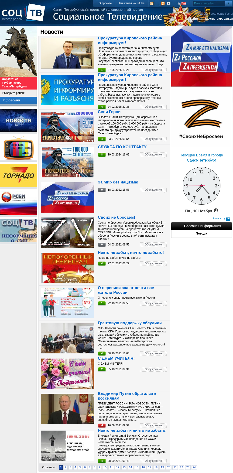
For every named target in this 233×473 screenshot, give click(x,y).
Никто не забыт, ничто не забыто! (131, 252)
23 (187, 467)
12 (117, 467)
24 (194, 467)
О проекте (105, 3)
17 (149, 467)
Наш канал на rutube (131, 3)
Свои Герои (109, 112)
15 (136, 467)
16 (143, 467)
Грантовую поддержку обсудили (130, 323)
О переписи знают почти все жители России (126, 290)
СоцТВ (24, 15)
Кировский (11, 100)
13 (124, 467)
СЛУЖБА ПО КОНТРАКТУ (122, 147)
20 (168, 467)
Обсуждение (153, 70)
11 (111, 467)
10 (104, 467)
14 (130, 467)
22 (181, 467)
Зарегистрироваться (218, 18)
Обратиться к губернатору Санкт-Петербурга (14, 82)
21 (175, 467)
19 (162, 467)
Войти (193, 18)
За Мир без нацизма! (118, 182)
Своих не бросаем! (116, 217)
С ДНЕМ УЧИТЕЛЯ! (116, 358)
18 (156, 467)
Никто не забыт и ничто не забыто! (132, 430)
